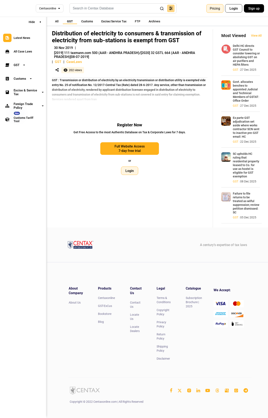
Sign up (254, 8)
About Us (75, 302)
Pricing (215, 8)
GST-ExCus (105, 306)
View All (256, 35)
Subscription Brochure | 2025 (194, 302)
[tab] (57, 21)
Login (233, 8)
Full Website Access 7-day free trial (130, 148)
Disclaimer (163, 358)
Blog (101, 321)
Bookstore (104, 313)
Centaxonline (47, 8)
